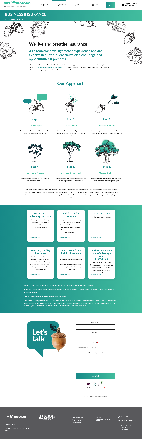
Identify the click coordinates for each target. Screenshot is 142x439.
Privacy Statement (10, 424)
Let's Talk (110, 5)
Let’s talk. (34, 292)
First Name (94, 322)
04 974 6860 (125, 417)
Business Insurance (62, 7)
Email (95, 343)
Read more (33, 238)
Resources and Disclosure (102, 419)
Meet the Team (44, 7)
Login (6, 430)
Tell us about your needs (95, 353)
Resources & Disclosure (95, 5)
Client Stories (77, 5)
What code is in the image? (95, 388)
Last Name (94, 333)
